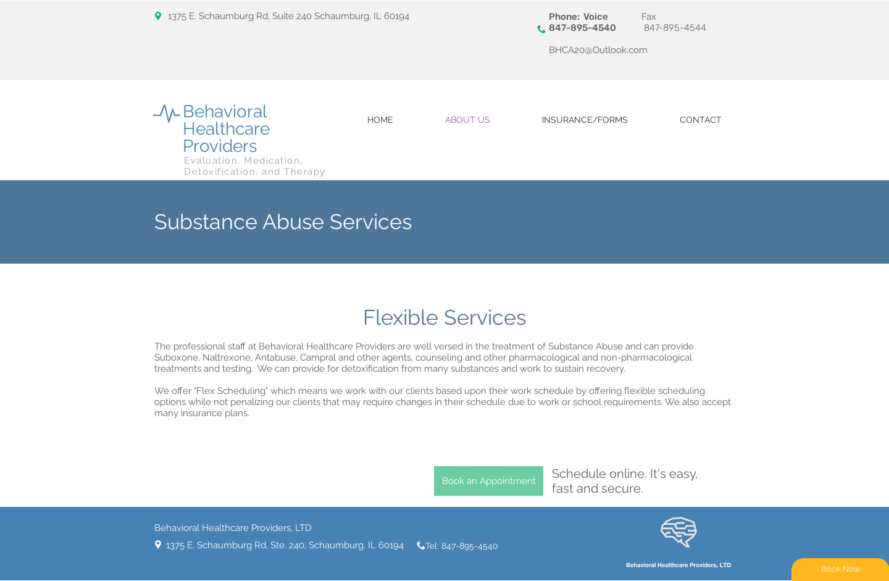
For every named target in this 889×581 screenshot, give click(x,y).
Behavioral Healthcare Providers (226, 128)
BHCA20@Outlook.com (598, 50)
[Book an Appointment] (488, 481)
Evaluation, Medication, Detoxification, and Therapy (255, 166)
